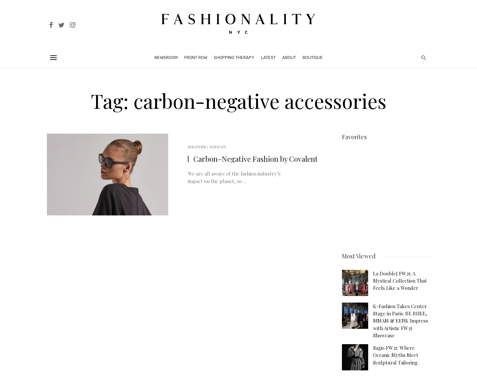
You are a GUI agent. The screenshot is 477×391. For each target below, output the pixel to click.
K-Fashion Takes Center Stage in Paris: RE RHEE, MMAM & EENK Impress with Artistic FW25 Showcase (400, 319)
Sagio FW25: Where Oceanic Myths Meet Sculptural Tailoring (395, 352)
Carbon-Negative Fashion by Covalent (255, 159)
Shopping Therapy (234, 57)
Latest (268, 57)
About (289, 57)
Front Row (195, 57)
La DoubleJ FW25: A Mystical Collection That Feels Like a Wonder (400, 278)
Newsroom (166, 57)
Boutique (313, 57)
